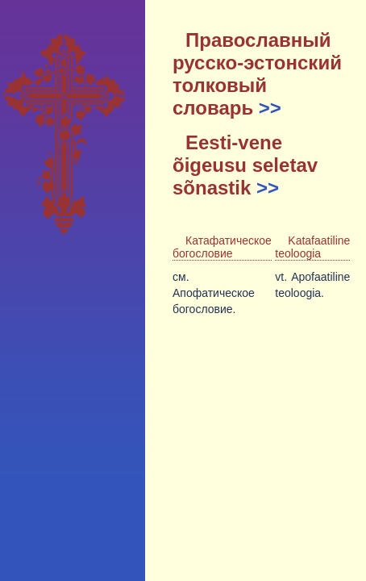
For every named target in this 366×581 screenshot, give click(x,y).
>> (270, 108)
